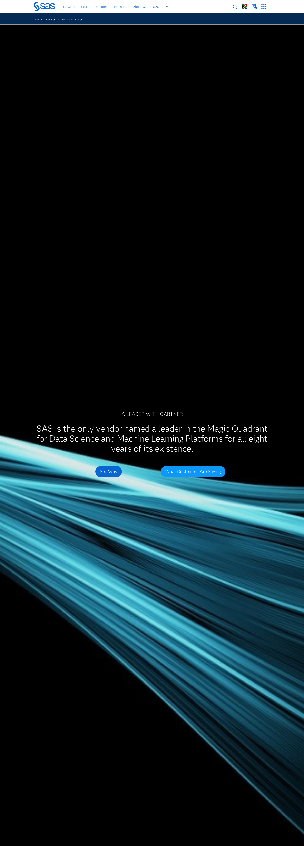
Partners (120, 7)
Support (101, 7)
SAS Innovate (162, 7)
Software (68, 7)
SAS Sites (263, 6)
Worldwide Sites (244, 6)
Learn (85, 7)
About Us (140, 7)
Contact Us (254, 6)
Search (235, 6)
